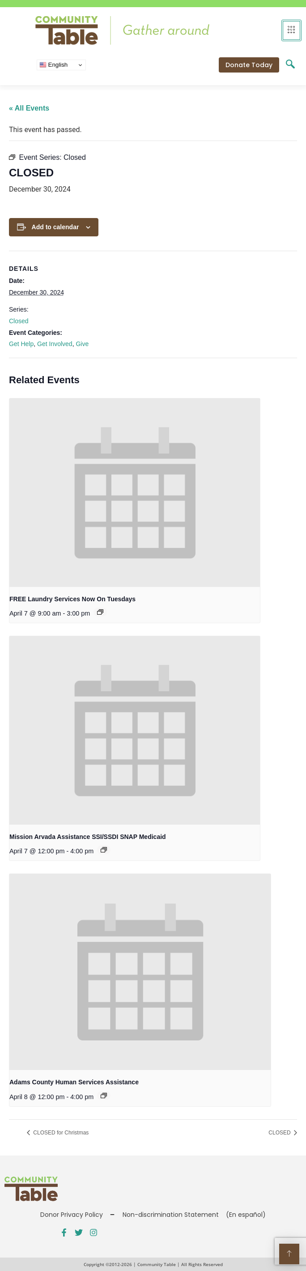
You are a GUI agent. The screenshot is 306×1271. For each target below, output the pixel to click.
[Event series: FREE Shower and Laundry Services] (100, 612)
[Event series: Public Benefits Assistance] (104, 849)
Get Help (21, 343)
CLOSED (280, 1133)
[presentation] (134, 492)
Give (82, 343)
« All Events (29, 108)
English (53, 64)
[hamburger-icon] (291, 30)
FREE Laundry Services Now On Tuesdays (72, 599)
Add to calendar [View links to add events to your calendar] (55, 227)
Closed (19, 321)
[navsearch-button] (290, 65)
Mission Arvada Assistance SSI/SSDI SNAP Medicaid (87, 836)
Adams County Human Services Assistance (74, 1082)
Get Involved (54, 343)
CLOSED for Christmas (60, 1133)
